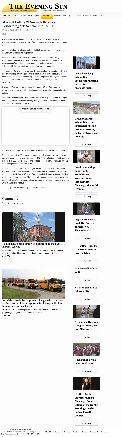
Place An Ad (97, 15)
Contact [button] (76, 432)
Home (23, 15)
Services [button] (67, 432)
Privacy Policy (26, 430)
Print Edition (47, 15)
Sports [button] (36, 15)
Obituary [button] (66, 15)
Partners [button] (104, 432)
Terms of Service (15, 430)
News (30, 15)
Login (16, 15)
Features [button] (57, 15)
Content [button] (58, 432)
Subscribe (6, 15)
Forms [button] (84, 432)
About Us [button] (48, 432)
